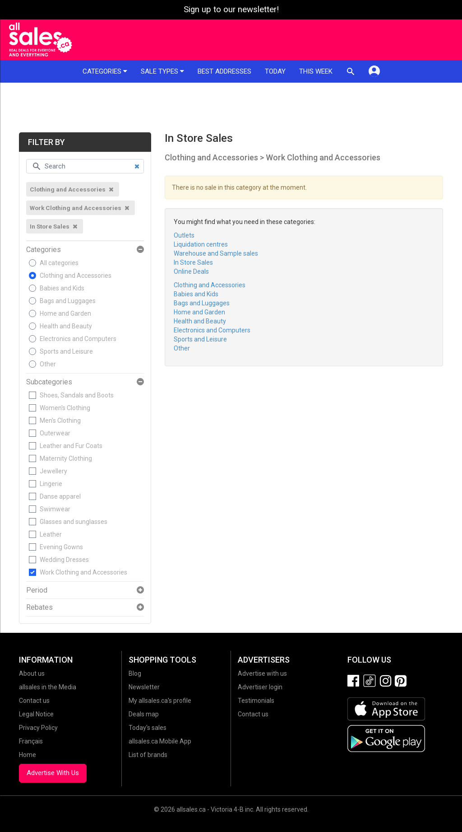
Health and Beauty (66, 326)
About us (32, 673)
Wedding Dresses (64, 559)
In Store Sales (193, 262)
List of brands (148, 754)
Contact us (34, 700)
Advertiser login (260, 687)
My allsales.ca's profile (160, 700)
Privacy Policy (38, 727)
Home (27, 754)
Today (275, 71)
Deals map (144, 714)
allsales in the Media (47, 687)
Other (48, 364)
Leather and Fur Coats (71, 445)
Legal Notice (36, 714)
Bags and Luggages (68, 300)
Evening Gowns (61, 547)
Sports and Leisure (66, 351)
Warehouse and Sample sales (216, 253)
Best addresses (224, 71)
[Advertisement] (231, 107)
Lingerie (51, 483)
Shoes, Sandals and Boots (77, 395)
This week (316, 71)
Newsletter (144, 687)
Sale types (162, 71)
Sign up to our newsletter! (231, 9)
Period (36, 590)
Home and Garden (65, 313)
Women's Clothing (65, 407)
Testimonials (256, 700)
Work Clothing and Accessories (83, 572)
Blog (135, 673)
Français (31, 741)
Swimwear (55, 509)
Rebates (39, 607)
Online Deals (191, 271)
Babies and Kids (62, 288)
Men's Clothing (60, 420)
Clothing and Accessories (75, 275)
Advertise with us (262, 673)
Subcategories (49, 382)
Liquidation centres (201, 244)
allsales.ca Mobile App (160, 741)
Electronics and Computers (78, 338)
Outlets (184, 235)
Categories (105, 71)
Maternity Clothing (66, 458)
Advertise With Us (53, 773)
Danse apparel (60, 496)
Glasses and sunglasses (73, 521)
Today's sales (147, 727)
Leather (51, 534)
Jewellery (53, 471)
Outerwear (55, 433)
